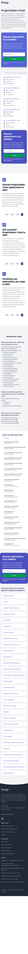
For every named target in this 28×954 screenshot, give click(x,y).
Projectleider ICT (7, 715)
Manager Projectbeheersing (11, 666)
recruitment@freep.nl (7, 872)
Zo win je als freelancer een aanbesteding (12, 940)
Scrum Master (7, 684)
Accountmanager (8, 788)
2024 (17, 233)
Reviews (3, 893)
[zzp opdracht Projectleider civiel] (14, 80)
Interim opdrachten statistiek (9, 887)
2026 (7, 233)
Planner (5, 660)
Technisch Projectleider (9, 776)
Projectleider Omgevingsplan (11, 721)
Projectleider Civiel (8, 708)
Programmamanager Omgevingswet (13, 800)
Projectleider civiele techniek (11, 702)
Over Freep (4, 899)
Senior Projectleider (8, 757)
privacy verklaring (8, 160)
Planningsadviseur (8, 653)
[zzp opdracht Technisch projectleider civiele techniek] (14, 101)
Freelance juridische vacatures (9, 937)
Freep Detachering (6, 902)
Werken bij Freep (6, 905)
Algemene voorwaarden (8, 911)
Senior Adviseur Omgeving (10, 751)
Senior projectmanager (9, 764)
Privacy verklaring (6, 908)
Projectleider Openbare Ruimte (12, 727)
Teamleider (6, 770)
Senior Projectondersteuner (11, 782)
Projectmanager (7, 739)
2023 (23, 233)
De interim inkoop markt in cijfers (10, 931)
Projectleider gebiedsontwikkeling (12, 812)
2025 (12, 233)
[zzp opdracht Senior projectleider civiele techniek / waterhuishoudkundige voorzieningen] (14, 91)
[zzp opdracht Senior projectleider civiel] (14, 123)
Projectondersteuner (9, 745)
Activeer (14, 59)
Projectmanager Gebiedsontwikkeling (14, 825)
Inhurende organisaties (7, 890)
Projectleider (6, 806)
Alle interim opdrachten (7, 884)
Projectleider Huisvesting (10, 696)
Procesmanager (7, 794)
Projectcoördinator (8, 831)
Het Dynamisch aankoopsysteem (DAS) (12, 918)
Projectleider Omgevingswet (11, 819)
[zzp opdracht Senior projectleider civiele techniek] (14, 112)
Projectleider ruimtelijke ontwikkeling (13, 733)
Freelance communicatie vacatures (11, 934)
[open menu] (25, 2)
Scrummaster (7, 678)
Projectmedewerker (8, 690)
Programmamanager (9, 672)
